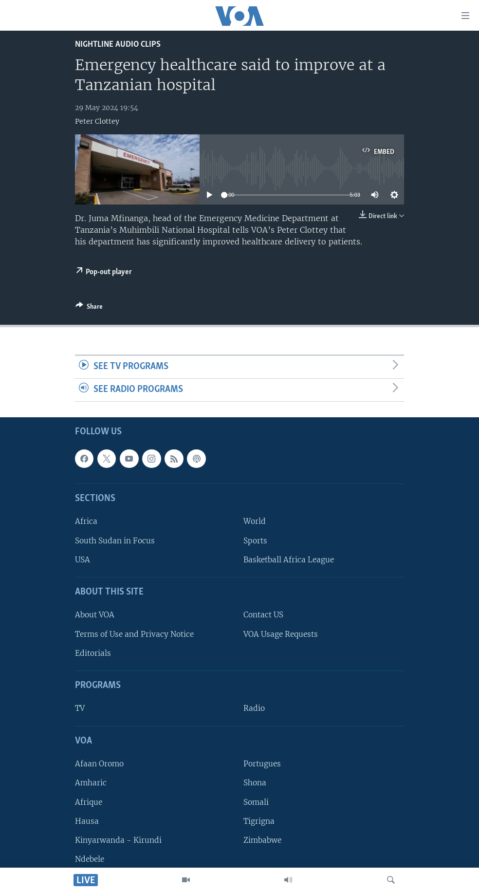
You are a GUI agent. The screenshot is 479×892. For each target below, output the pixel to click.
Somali (256, 801)
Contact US (263, 614)
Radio (254, 708)
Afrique (88, 801)
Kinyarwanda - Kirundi (118, 840)
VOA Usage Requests (280, 633)
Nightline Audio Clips (118, 44)
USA (82, 559)
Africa (86, 521)
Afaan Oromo (99, 763)
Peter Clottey (97, 121)
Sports (255, 540)
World (254, 521)
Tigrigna (259, 820)
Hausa (87, 820)
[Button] (89, 308)
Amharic (91, 782)
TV (80, 708)
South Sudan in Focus (115, 540)
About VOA (94, 614)
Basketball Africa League (288, 559)
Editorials (93, 653)
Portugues (262, 763)
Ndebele (89, 859)
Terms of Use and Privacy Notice (134, 633)
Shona (254, 782)
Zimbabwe (262, 840)
